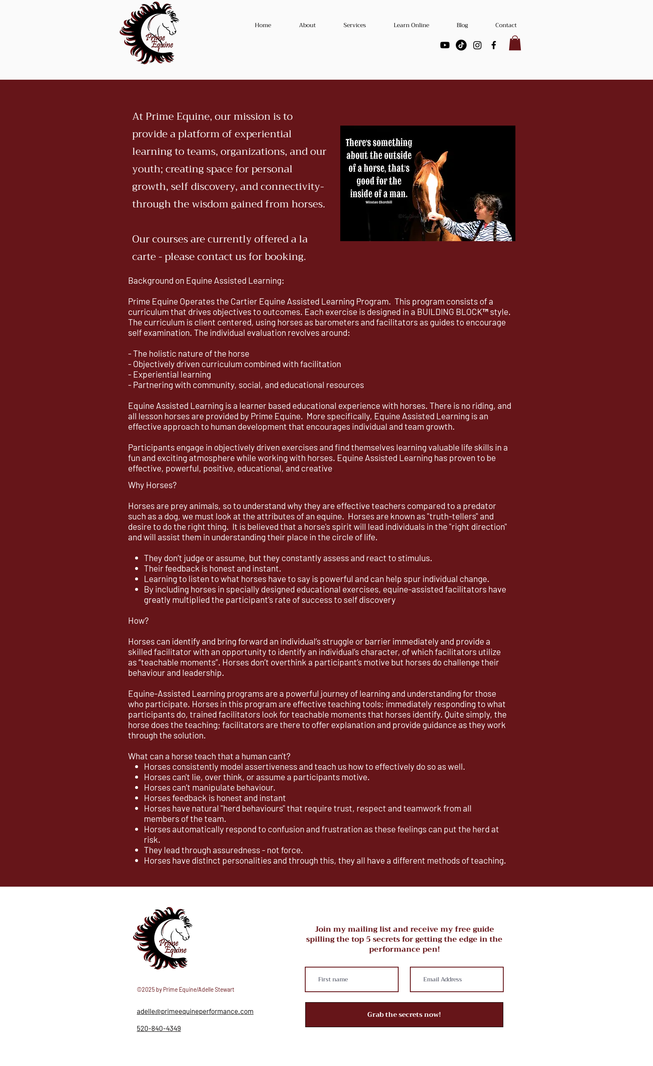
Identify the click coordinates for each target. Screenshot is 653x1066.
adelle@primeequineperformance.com (195, 1011)
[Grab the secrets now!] (404, 1014)
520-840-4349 (159, 1028)
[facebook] (493, 45)
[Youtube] (445, 45)
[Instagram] (477, 45)
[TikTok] (461, 45)
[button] (515, 42)
